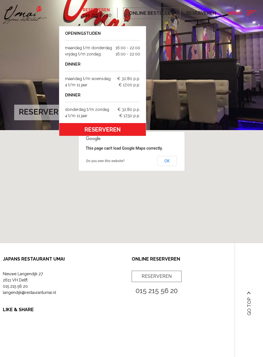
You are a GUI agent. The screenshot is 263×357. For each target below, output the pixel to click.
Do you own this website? (105, 161)
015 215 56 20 (15, 286)
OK (167, 161)
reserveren (103, 129)
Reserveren (96, 10)
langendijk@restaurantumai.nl (29, 292)
